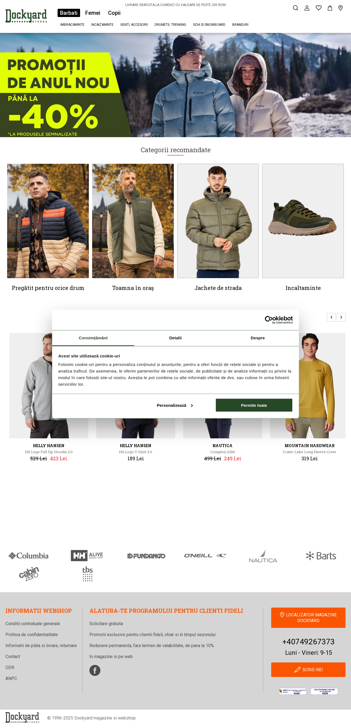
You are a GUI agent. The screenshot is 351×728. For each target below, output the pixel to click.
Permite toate (254, 405)
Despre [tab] (258, 337)
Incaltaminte (102, 25)
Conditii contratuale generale (32, 623)
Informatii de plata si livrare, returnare (41, 645)
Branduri (240, 25)
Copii (114, 13)
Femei (92, 13)
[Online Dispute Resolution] (324, 692)
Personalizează (175, 405)
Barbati (69, 13)
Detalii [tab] (175, 337)
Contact (12, 656)
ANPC (11, 678)
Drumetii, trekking (170, 25)
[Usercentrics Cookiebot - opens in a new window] (269, 320)
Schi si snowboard (209, 25)
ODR (9, 667)
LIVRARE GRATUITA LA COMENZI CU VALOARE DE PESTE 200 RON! (175, 5)
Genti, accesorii (134, 25)
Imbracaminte (72, 25)
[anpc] (293, 692)
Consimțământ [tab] (93, 337)
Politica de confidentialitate (31, 634)
